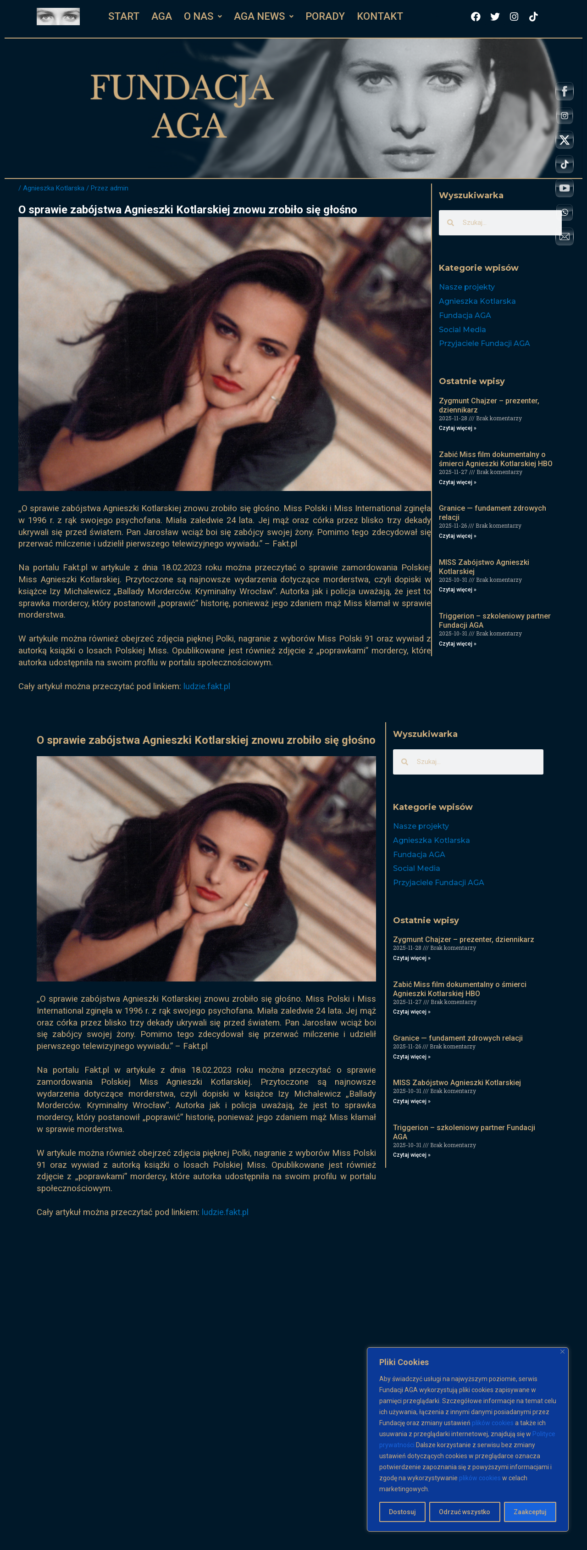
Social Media (462, 329)
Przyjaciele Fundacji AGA (484, 343)
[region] (468, 1439)
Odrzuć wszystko (464, 1512)
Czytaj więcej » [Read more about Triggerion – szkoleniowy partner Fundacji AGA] (457, 644)
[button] (203, 16)
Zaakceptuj (530, 1512)
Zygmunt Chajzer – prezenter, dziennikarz (463, 939)
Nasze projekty (467, 287)
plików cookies (493, 1423)
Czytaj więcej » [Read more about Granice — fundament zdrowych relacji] (457, 536)
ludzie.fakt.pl (206, 686)
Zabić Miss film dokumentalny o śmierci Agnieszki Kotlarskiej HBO (496, 459)
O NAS (203, 16)
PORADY (325, 16)
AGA (161, 16)
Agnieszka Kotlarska (53, 188)
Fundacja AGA (465, 315)
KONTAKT (380, 16)
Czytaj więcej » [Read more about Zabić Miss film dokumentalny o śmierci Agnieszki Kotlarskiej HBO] (457, 482)
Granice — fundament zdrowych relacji (458, 1038)
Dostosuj (402, 1512)
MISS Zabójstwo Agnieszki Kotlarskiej (457, 1082)
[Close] (562, 1351)
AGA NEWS (264, 16)
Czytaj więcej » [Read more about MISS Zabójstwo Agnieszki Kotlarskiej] (457, 589)
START (123, 16)
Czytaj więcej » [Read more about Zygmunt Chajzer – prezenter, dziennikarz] (457, 428)
